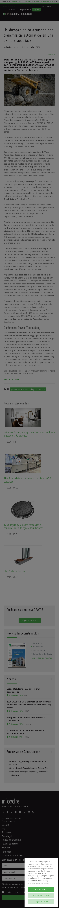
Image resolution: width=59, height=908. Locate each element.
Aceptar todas (41, 889)
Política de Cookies (41, 895)
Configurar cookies (41, 901)
